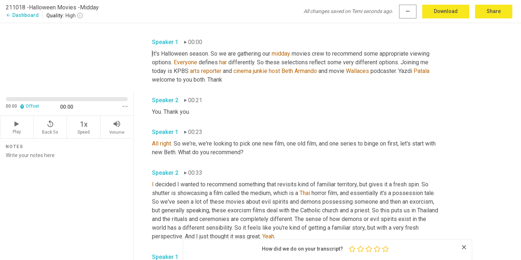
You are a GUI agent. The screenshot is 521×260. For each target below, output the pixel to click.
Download (446, 11)
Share (494, 11)
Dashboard (22, 15)
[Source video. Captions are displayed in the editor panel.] (67, 56)
